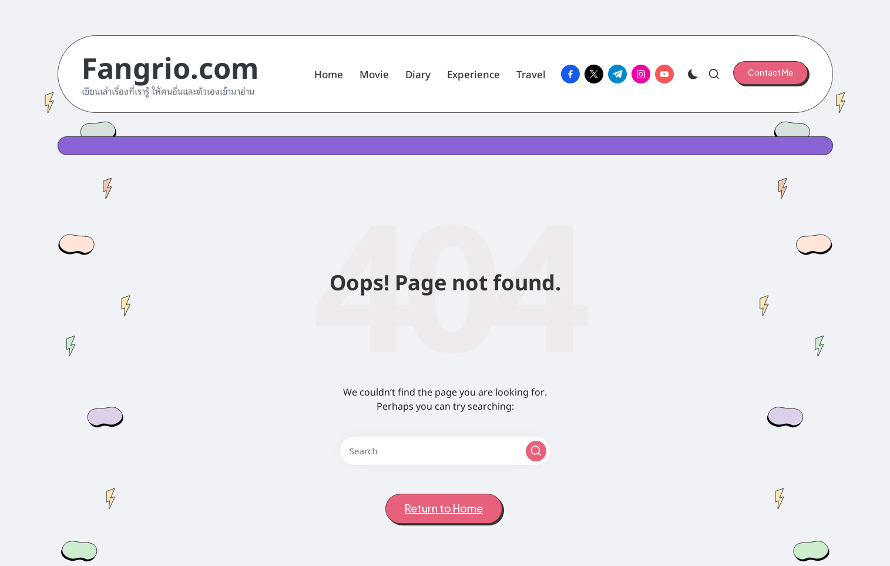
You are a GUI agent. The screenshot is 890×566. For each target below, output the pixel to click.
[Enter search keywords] (445, 450)
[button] (770, 73)
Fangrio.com (170, 66)
